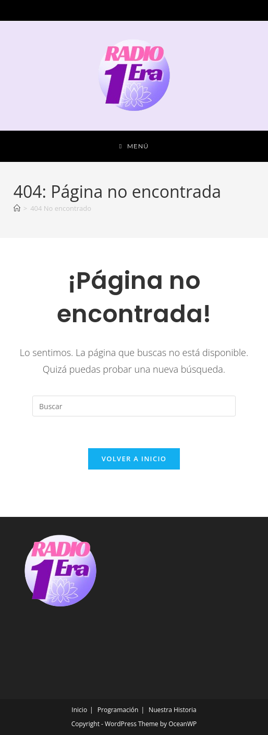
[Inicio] (17, 208)
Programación (118, 709)
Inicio (79, 709)
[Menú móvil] (134, 146)
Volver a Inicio (134, 458)
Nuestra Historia (173, 709)
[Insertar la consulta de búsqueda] (134, 406)
